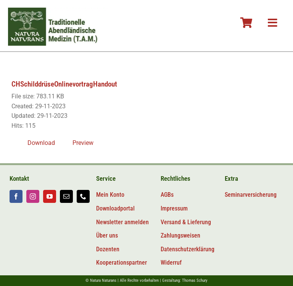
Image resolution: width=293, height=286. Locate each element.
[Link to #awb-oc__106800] (272, 23)
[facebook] (16, 196)
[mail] (66, 196)
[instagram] (32, 196)
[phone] (83, 196)
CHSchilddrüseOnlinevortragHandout (64, 84)
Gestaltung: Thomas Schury (185, 280)
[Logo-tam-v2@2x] (58, 10)
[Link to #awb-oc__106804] (246, 23)
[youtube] (49, 196)
